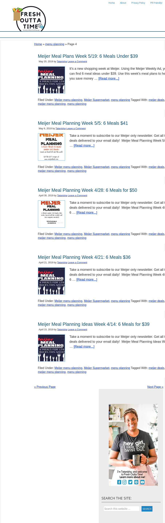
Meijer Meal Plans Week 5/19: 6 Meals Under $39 (88, 56)
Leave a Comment (77, 61)
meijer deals (156, 99)
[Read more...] (108, 78)
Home (112, 2)
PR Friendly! (156, 2)
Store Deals (73, 34)
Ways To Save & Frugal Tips (50, 34)
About (123, 2)
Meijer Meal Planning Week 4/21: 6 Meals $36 (84, 257)
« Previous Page (44, 386)
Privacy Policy (138, 2)
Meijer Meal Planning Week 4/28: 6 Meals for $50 (87, 190)
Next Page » (155, 386)
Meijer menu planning (68, 99)
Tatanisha (62, 61)
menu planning (54, 44)
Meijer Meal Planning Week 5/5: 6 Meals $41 (83, 123)
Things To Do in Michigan (114, 34)
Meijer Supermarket (21, 34)
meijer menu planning (52, 103)
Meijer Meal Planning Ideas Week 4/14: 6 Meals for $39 (94, 324)
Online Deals (91, 34)
